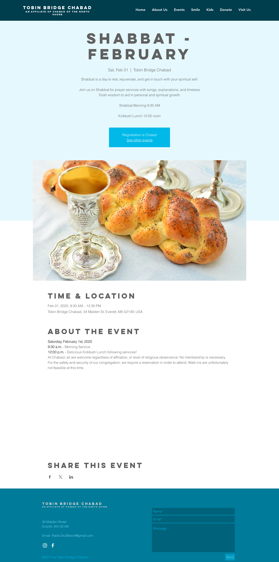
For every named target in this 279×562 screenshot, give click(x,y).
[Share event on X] (60, 477)
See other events (140, 140)
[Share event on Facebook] (50, 477)
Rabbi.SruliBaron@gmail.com (72, 535)
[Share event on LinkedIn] (71, 477)
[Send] (230, 557)
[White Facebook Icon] (53, 545)
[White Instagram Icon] (45, 545)
